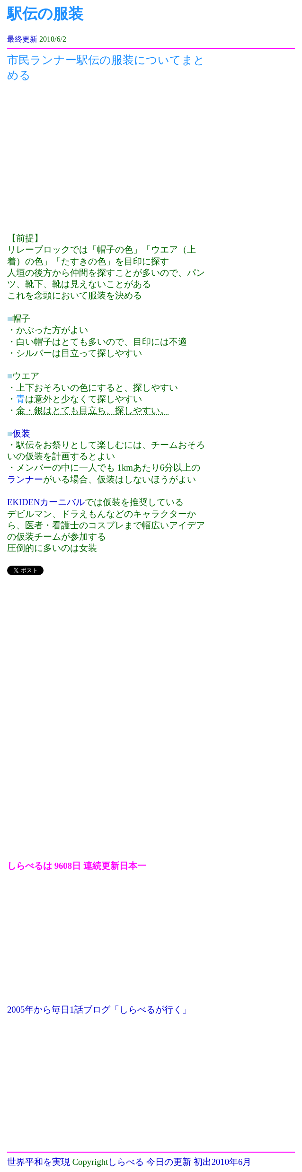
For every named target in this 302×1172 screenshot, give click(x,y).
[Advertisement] (106, 157)
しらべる (126, 1162)
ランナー (25, 479)
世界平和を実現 (38, 1162)
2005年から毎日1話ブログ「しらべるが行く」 (99, 1010)
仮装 (21, 433)
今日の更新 (168, 1162)
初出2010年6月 (223, 1162)
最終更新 (22, 39)
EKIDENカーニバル (46, 502)
